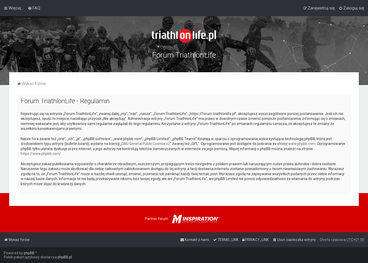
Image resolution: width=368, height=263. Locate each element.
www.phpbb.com (301, 144)
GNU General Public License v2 (146, 144)
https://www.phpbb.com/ (41, 154)
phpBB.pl (64, 257)
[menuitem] (34, 8)
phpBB (29, 253)
